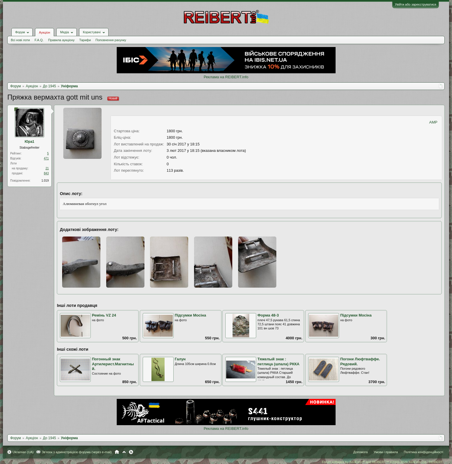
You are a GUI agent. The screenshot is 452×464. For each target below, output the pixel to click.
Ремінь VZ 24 (104, 315)
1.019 (45, 180)
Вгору (124, 452)
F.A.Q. (38, 40)
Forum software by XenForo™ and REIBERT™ (382, 462)
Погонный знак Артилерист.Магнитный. (113, 364)
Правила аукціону (61, 40)
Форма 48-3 (268, 315)
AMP (433, 122)
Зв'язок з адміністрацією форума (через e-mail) (77, 452)
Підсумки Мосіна (190, 315)
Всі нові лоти (20, 40)
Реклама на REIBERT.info (226, 77)
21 (47, 168)
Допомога (360, 452)
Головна (117, 452)
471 (46, 158)
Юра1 (29, 142)
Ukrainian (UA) (23, 452)
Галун (180, 359)
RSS (131, 452)
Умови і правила (386, 452)
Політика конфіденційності (423, 452)
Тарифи (85, 40)
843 (46, 173)
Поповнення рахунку (110, 40)
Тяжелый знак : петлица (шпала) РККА (278, 361)
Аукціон (44, 32)
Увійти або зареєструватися (415, 4)
